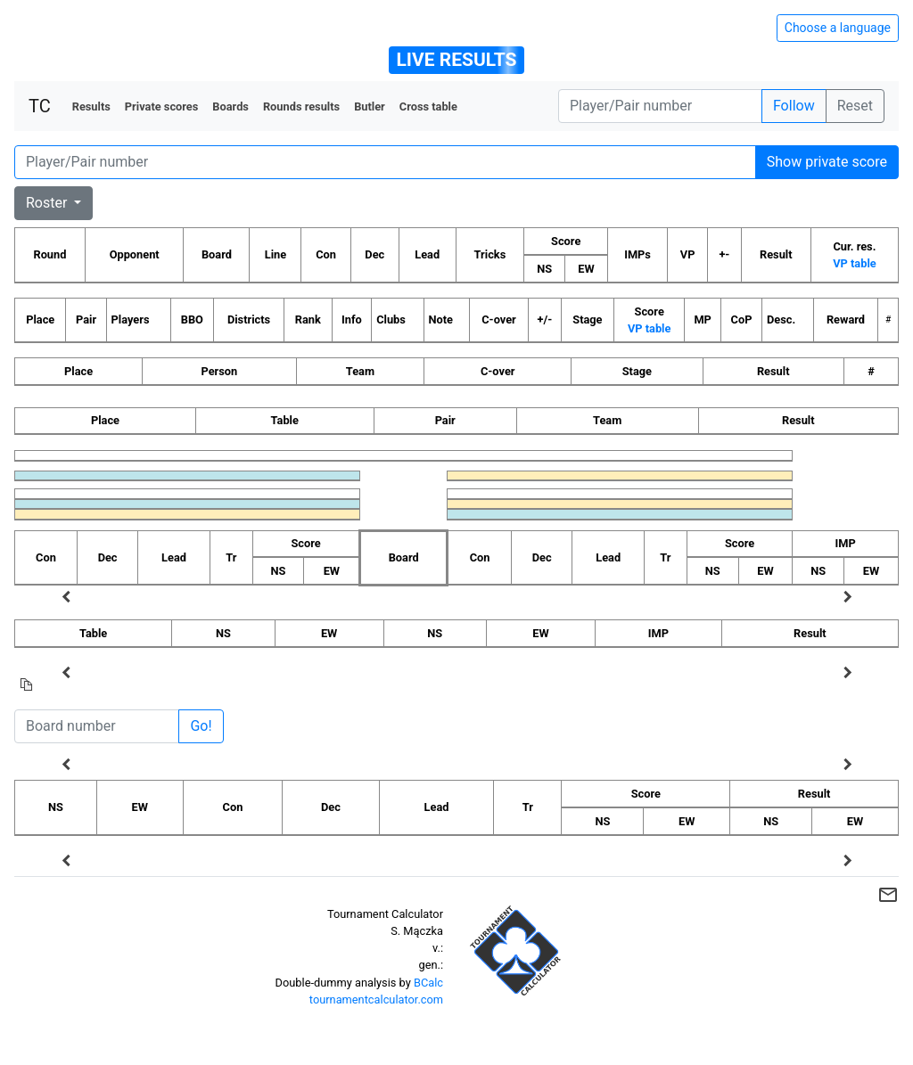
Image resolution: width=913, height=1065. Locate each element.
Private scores (162, 106)
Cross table (428, 106)
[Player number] (660, 106)
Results (91, 106)
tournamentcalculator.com (376, 999)
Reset (855, 105)
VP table (854, 263)
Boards (230, 106)
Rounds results (301, 106)
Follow (794, 105)
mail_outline (888, 894)
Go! (200, 725)
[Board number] (96, 726)
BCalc (428, 982)
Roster (48, 202)
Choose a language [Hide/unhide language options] (838, 27)
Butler (369, 106)
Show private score (827, 161)
